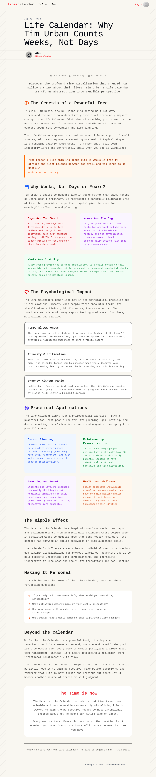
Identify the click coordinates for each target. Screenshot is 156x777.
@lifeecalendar (43, 56)
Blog (53, 4)
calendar (26, 4)
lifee (12, 4)
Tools (43, 4)
